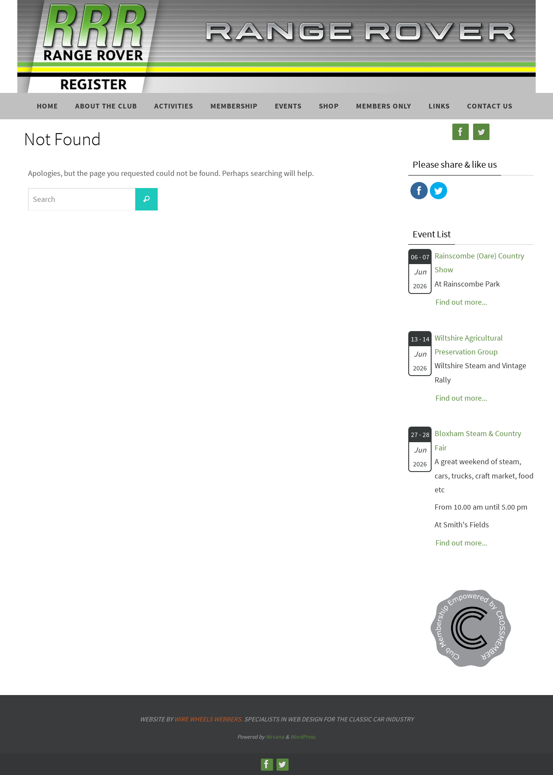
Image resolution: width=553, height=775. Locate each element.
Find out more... (461, 302)
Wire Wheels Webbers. (208, 719)
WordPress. (303, 736)
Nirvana (275, 736)
